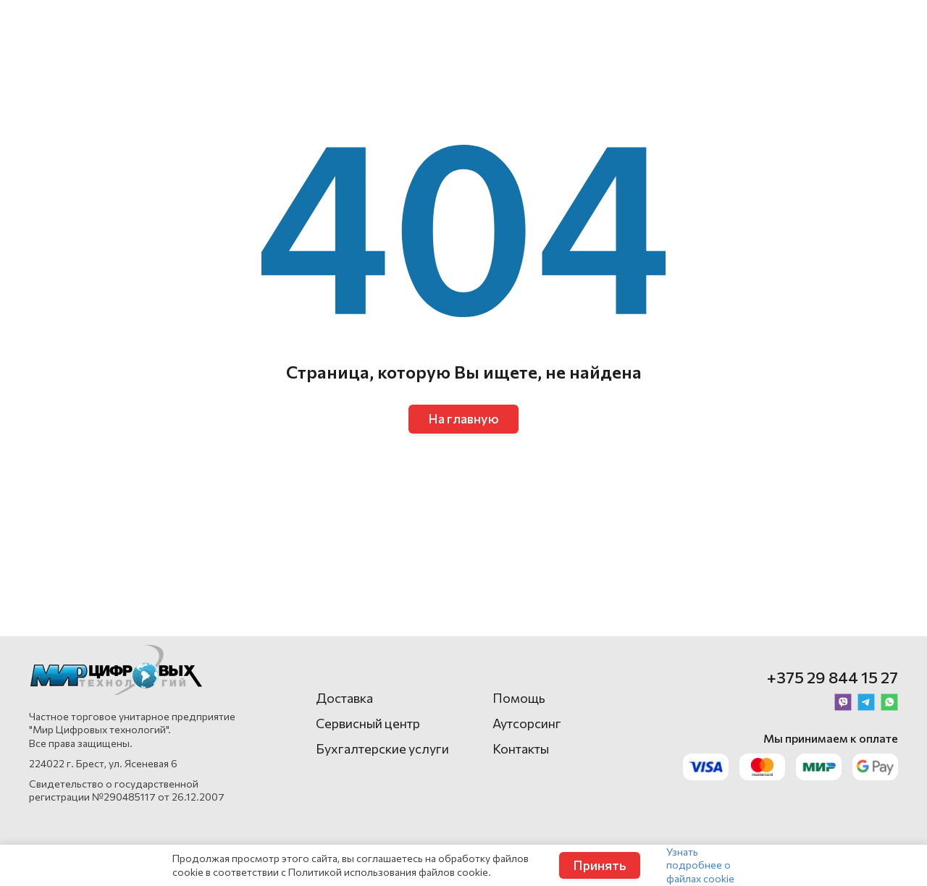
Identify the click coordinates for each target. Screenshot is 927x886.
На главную (463, 418)
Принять (599, 865)
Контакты (520, 748)
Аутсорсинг (526, 723)
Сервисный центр (368, 723)
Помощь (518, 698)
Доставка (344, 698)
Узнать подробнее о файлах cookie (700, 864)
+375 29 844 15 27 (832, 677)
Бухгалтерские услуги (382, 748)
